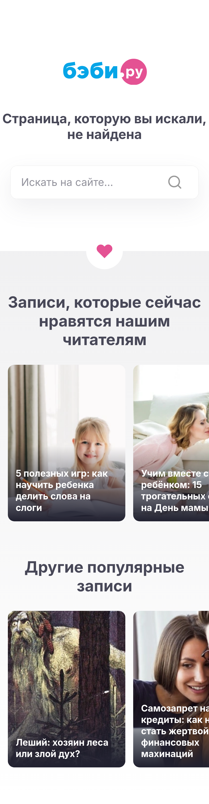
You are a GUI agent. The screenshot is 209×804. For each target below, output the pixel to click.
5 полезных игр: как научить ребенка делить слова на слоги (62, 490)
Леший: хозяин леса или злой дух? (62, 748)
